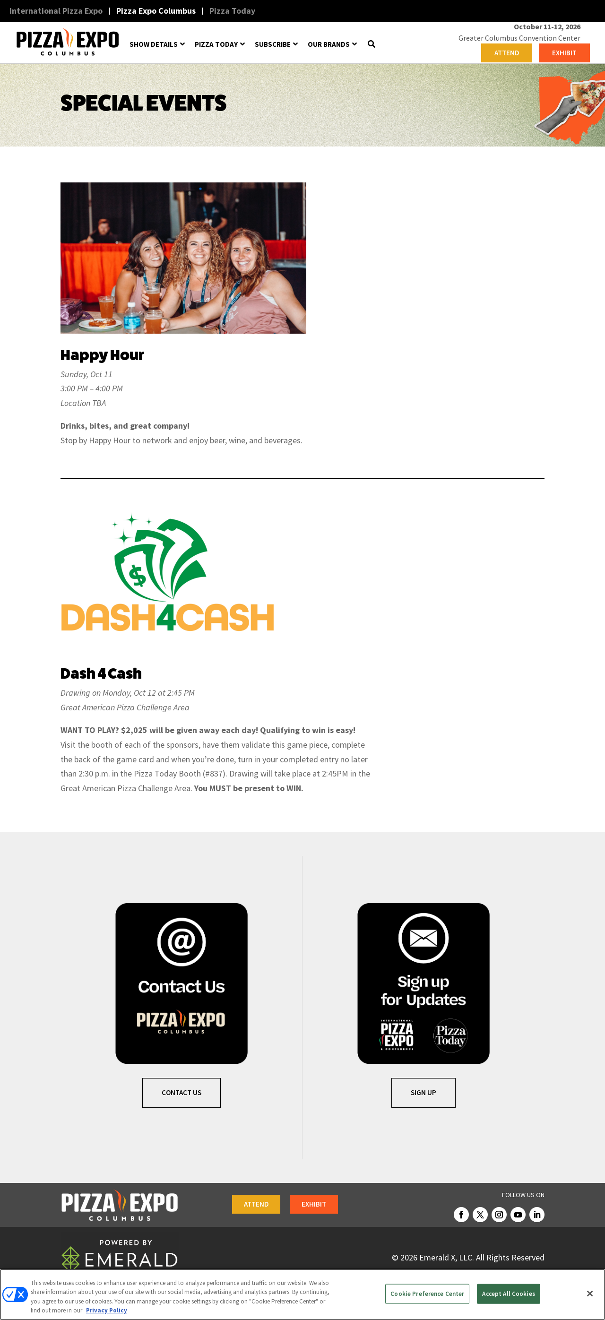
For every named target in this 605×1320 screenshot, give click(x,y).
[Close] (589, 1293)
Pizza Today (232, 10)
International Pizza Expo (56, 10)
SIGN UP (423, 1092)
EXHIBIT (564, 52)
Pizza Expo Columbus (156, 10)
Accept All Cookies (508, 1294)
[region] (302, 1294)
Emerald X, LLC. (446, 1257)
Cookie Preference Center (427, 1294)
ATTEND (506, 52)
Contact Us (181, 1092)
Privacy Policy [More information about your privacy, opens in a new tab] (106, 1310)
